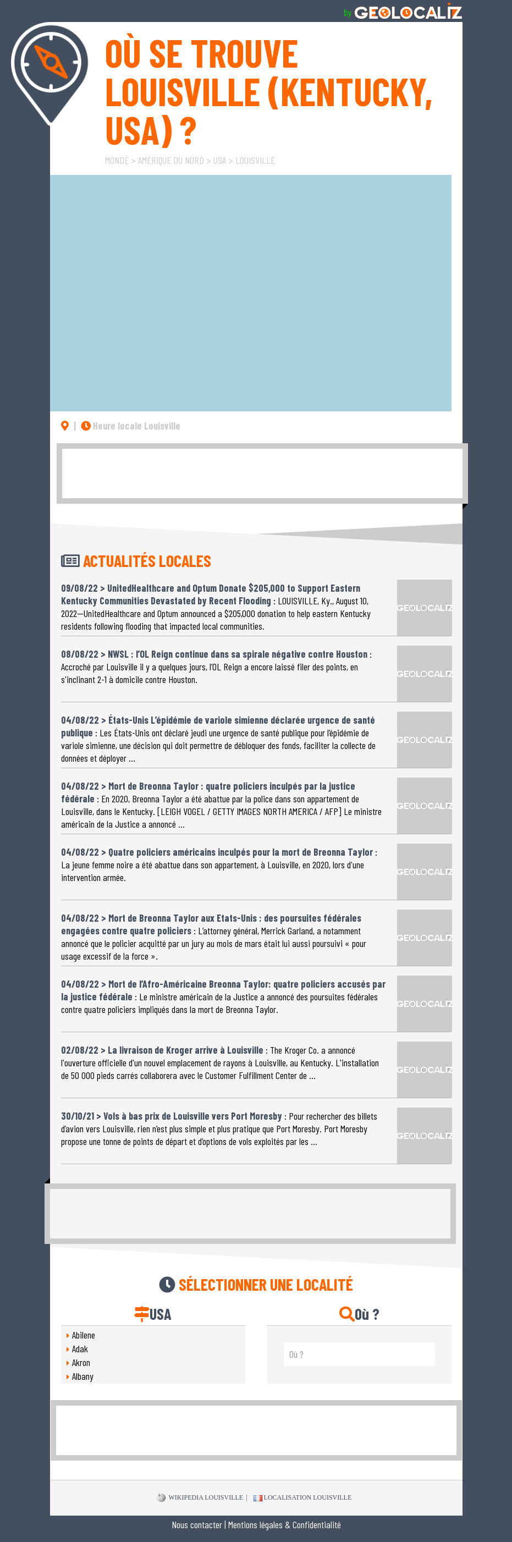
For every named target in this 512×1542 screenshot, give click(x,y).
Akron (81, 1362)
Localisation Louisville (303, 1497)
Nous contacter (197, 1524)
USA (219, 160)
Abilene (83, 1335)
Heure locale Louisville (130, 426)
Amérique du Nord (171, 160)
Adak (80, 1348)
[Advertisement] (262, 473)
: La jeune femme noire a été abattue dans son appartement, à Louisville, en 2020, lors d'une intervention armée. (219, 860)
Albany (82, 1376)
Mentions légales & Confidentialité (284, 1524)
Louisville (255, 160)
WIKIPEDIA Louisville (200, 1498)
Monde (117, 160)
